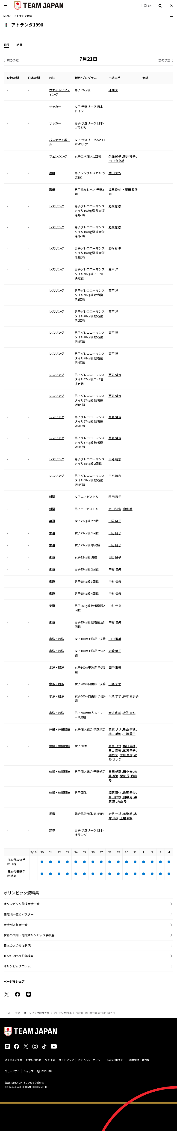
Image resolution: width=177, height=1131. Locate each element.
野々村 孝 (115, 206)
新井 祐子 (129, 156)
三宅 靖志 (115, 459)
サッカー (55, 106)
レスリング (56, 206)
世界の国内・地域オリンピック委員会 (29, 935)
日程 (6, 45)
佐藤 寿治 (129, 792)
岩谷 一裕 (115, 813)
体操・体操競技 (59, 729)
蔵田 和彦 (131, 189)
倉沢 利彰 (115, 713)
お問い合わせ (33, 1060)
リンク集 (50, 1060)
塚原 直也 (115, 792)
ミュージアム (12, 1071)
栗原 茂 (125, 776)
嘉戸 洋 (113, 269)
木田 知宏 (115, 509)
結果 (19, 45)
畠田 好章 (115, 771)
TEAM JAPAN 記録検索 (18, 956)
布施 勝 (128, 813)
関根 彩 (113, 755)
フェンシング (58, 156)
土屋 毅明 (126, 818)
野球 (52, 830)
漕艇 (52, 173)
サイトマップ (66, 1060)
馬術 (52, 813)
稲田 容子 (115, 496)
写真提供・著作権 (139, 1060)
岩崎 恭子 (115, 651)
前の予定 (13, 60)
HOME (7, 1013)
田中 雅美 (115, 639)
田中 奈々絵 (116, 161)
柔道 (52, 521)
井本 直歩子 (131, 696)
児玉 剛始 (115, 189)
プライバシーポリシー (90, 1060)
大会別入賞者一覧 (16, 924)
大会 (17, 1013)
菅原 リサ (115, 729)
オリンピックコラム (17, 966)
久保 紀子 (115, 156)
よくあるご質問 (13, 1060)
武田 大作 (115, 173)
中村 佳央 (115, 569)
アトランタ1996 (62, 1013)
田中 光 (128, 771)
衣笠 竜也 (129, 713)
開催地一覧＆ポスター (19, 914)
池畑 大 (113, 90)
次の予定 (164, 60)
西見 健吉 (115, 375)
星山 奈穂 (129, 729)
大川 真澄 (126, 755)
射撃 (52, 496)
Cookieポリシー (116, 1060)
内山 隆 (122, 801)
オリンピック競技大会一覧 (22, 904)
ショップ (28, 1071)
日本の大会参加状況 (17, 945)
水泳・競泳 (56, 639)
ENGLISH (46, 1071)
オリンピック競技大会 (36, 1013)
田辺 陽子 (115, 521)
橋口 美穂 (115, 733)
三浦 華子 (129, 733)
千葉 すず (115, 684)
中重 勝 (128, 509)
